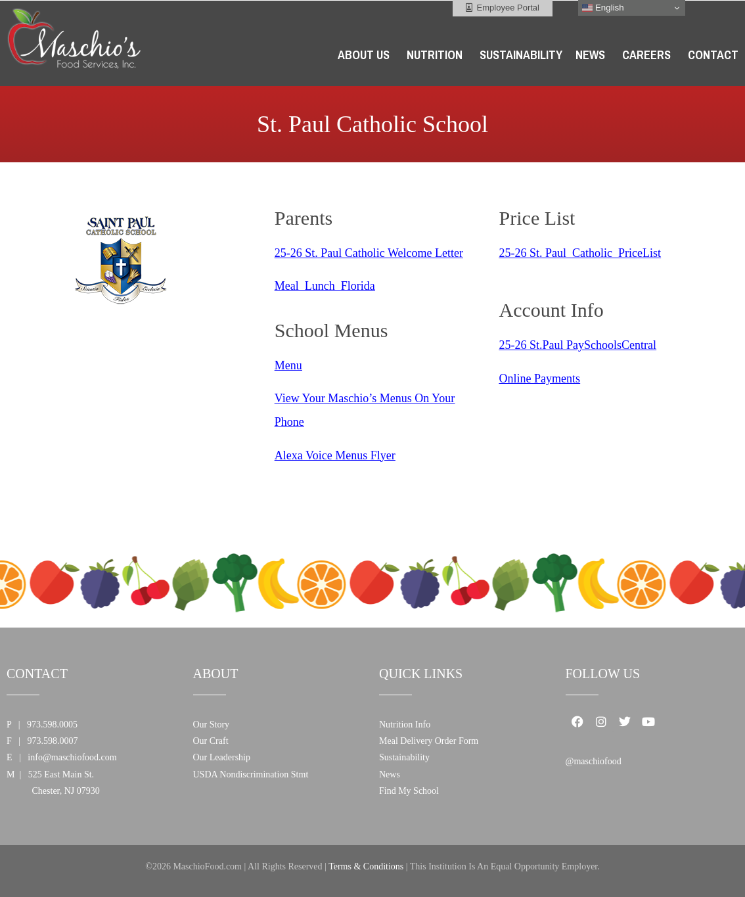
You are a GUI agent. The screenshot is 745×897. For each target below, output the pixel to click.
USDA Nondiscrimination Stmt (251, 774)
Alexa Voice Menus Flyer (335, 455)
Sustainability (404, 757)
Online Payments (540, 378)
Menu (288, 365)
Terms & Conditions (365, 866)
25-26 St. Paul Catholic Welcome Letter (369, 253)
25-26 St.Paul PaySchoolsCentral (578, 345)
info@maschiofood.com (72, 757)
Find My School (409, 791)
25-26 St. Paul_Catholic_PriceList (580, 253)
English (602, 8)
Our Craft (211, 741)
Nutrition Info (404, 724)
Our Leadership (221, 757)
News (389, 774)
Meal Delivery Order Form (428, 741)
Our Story (211, 724)
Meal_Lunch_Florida (325, 285)
